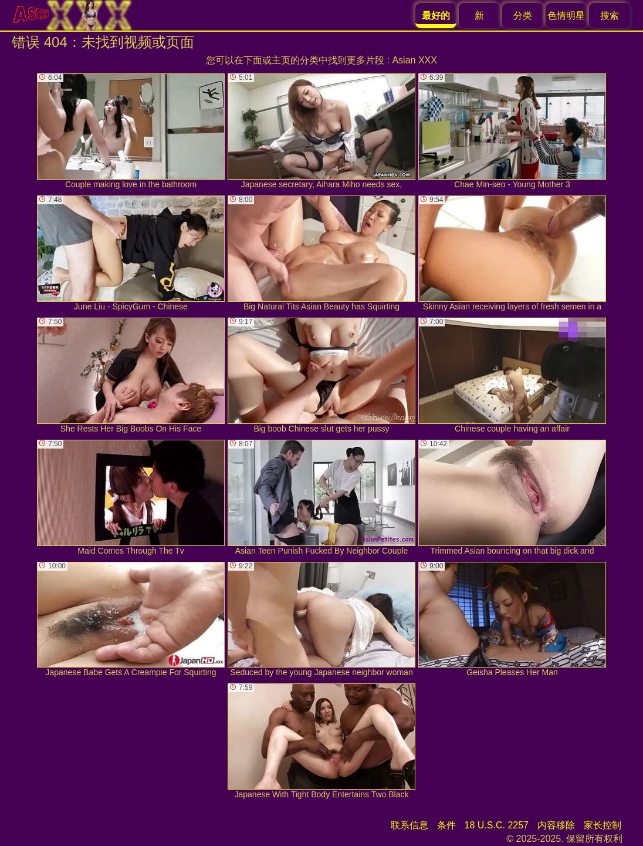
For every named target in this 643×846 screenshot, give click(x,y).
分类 (522, 16)
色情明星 (566, 16)
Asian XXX (414, 60)
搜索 (609, 16)
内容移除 (556, 825)
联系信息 (409, 825)
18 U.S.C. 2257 (497, 825)
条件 (446, 825)
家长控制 (602, 825)
